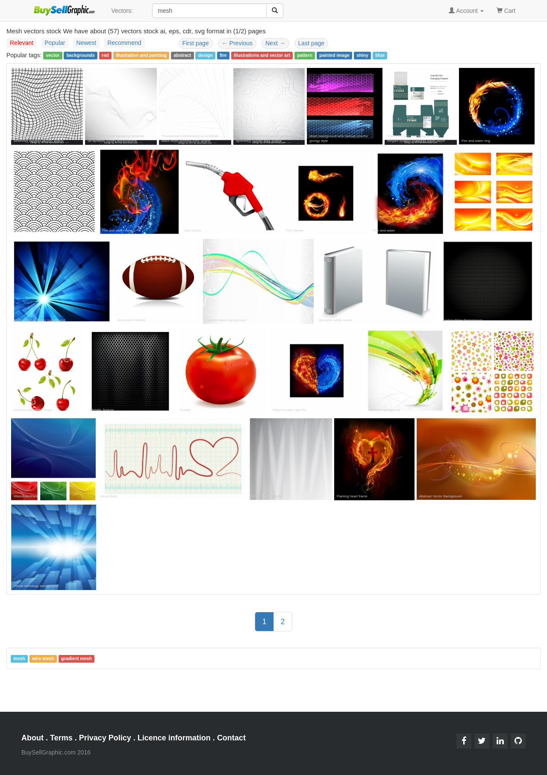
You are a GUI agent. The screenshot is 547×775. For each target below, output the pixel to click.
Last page (311, 43)
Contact (231, 738)
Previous (237, 43)
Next (275, 43)
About (32, 738)
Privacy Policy (105, 738)
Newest (86, 42)
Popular (54, 42)
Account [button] (466, 10)
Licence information (174, 738)
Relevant (21, 42)
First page (195, 43)
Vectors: (122, 10)
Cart (506, 10)
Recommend (124, 42)
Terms (61, 738)
